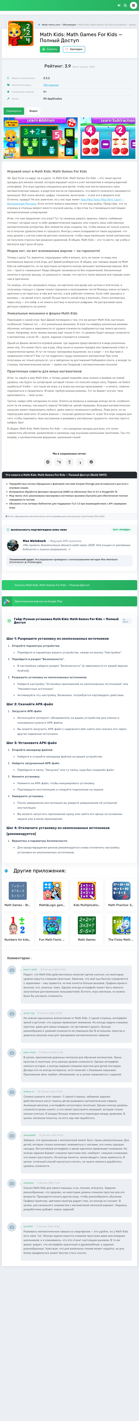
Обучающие (51, 85)
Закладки (74, 49)
